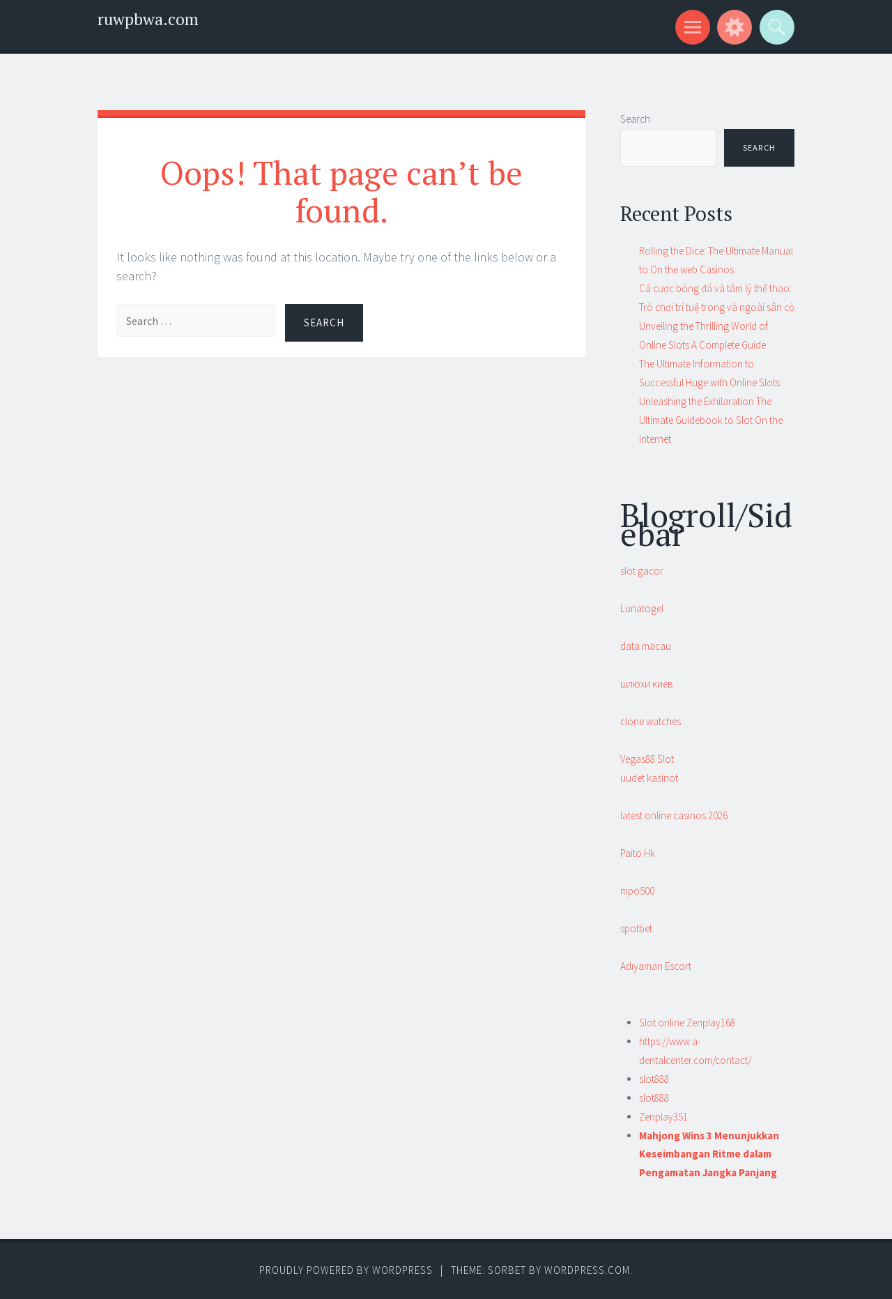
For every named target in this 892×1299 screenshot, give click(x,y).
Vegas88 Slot (647, 759)
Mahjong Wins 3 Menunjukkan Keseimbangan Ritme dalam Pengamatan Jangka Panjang (709, 1154)
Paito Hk (637, 853)
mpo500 (637, 890)
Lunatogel (641, 608)
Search (635, 119)
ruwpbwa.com (148, 19)
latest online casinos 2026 (674, 815)
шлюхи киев (646, 683)
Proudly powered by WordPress (346, 1270)
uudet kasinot (649, 777)
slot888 (654, 1079)
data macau (645, 646)
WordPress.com (587, 1270)
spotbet (636, 928)
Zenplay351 (663, 1116)
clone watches (650, 721)
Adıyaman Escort (655, 966)
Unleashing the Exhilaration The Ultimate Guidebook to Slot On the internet (711, 420)
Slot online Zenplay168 (687, 1022)
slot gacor (641, 570)
